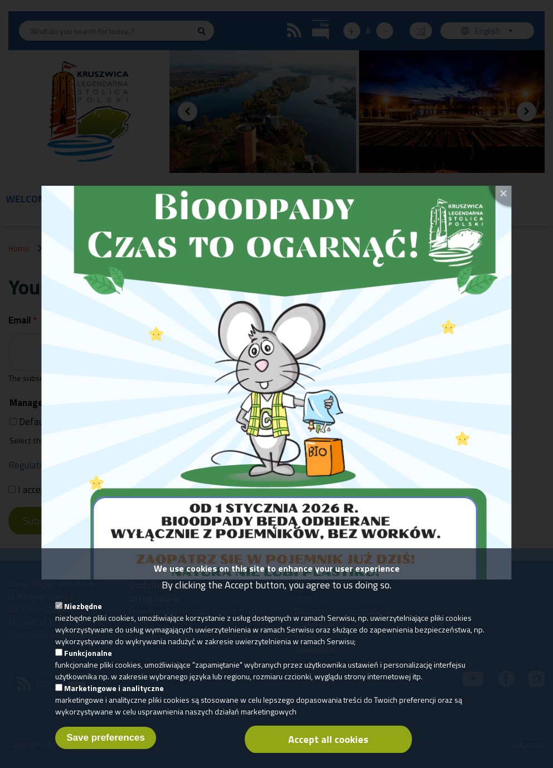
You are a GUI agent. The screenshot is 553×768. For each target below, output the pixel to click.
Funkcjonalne (88, 662)
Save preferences (105, 746)
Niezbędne (83, 615)
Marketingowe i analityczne (114, 697)
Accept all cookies (328, 748)
